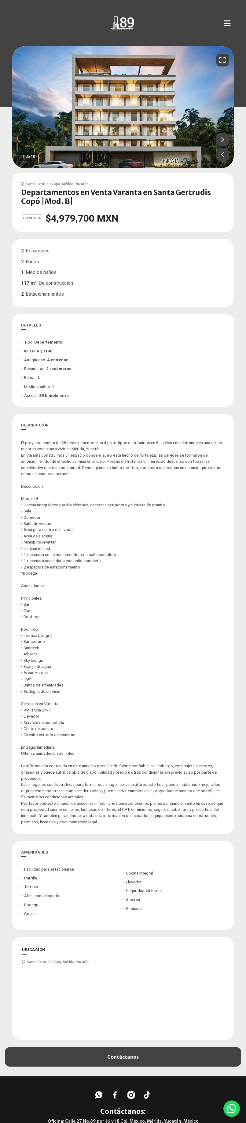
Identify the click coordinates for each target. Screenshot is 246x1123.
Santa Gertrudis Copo (43, 184)
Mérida (67, 184)
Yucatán (82, 184)
